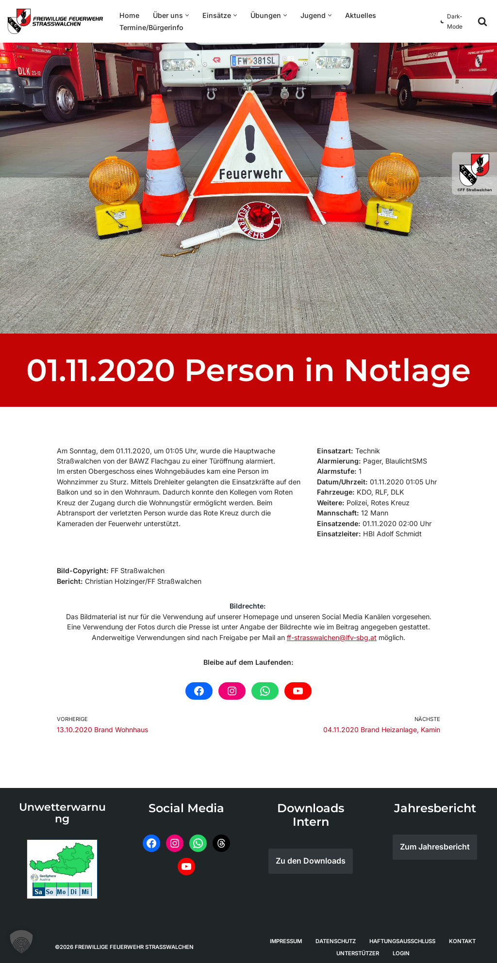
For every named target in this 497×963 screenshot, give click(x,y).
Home (128, 15)
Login (401, 949)
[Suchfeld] (482, 21)
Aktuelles (354, 15)
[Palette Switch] (452, 21)
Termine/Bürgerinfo (150, 27)
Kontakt (462, 936)
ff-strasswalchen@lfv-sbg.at (331, 634)
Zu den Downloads (311, 857)
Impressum (286, 936)
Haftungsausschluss (402, 936)
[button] (184, 15)
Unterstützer (357, 949)
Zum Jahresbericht (435, 843)
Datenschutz (335, 936)
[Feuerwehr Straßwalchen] (55, 21)
